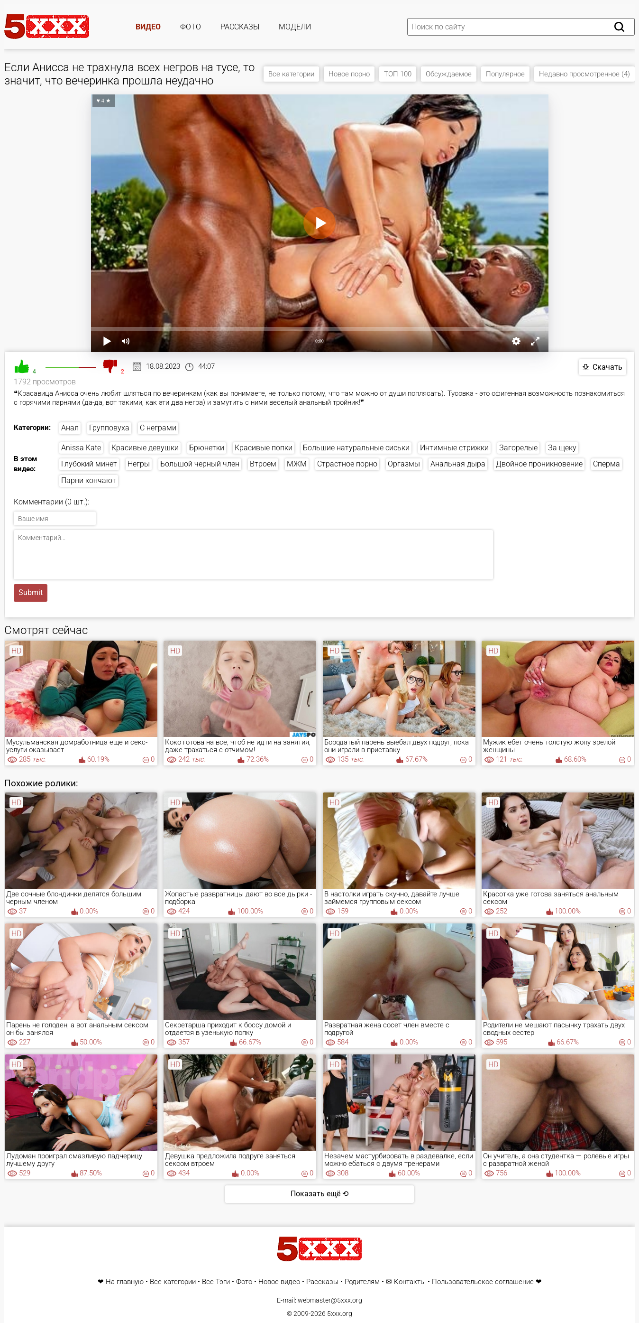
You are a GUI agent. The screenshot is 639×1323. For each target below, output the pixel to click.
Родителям (362, 1282)
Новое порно (349, 74)
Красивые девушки (145, 447)
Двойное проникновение (539, 463)
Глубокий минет (89, 463)
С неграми (158, 427)
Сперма (606, 463)
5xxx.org (339, 1313)
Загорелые (518, 447)
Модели (295, 26)
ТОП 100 (397, 74)
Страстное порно (347, 463)
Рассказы (239, 26)
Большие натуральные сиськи (356, 447)
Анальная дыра (457, 463)
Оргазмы (404, 463)
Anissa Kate (81, 447)
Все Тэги (216, 1282)
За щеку (562, 447)
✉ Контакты (406, 1282)
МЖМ (297, 463)
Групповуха (109, 427)
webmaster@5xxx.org (330, 1300)
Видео (148, 26)
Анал (70, 427)
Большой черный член (199, 463)
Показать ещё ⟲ (319, 1193)
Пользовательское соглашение (483, 1282)
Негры (139, 463)
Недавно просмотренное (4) (584, 74)
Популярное (505, 74)
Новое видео (279, 1282)
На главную (125, 1282)
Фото (190, 26)
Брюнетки (206, 447)
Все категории (291, 74)
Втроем (263, 463)
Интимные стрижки (454, 447)
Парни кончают (88, 480)
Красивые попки (263, 447)
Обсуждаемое (449, 74)
